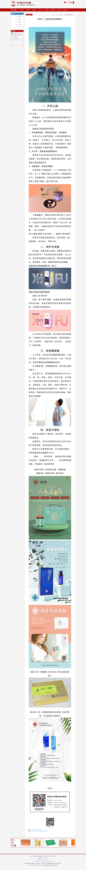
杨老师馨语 (53, 9)
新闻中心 (18, 22)
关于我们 (18, 18)
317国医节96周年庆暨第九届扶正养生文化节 (39, 831)
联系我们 (65, 9)
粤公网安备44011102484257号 (47, 861)
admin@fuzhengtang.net (17, 39)
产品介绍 (18, 24)
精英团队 (34, 9)
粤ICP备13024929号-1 (37, 861)
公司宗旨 (18, 20)
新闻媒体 (28, 9)
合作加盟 (46, 9)
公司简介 (22, 9)
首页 (53, 14)
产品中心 (40, 9)
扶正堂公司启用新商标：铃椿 (36, 829)
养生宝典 (59, 9)
